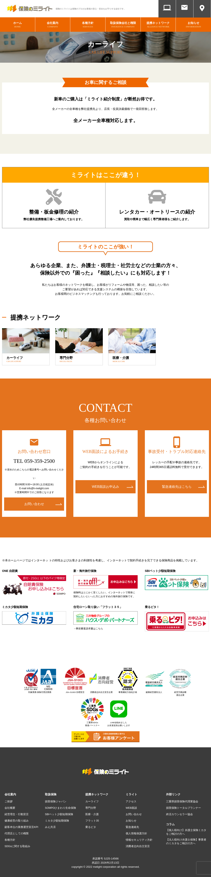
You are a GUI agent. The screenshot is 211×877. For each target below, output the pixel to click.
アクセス (202, 14)
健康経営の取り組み (17, 818)
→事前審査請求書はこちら (88, 626)
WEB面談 (167, 14)
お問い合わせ (184, 14)
